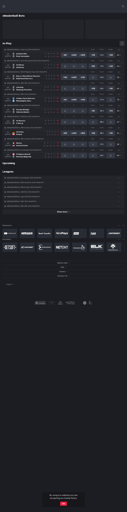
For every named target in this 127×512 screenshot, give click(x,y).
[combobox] (8, 284)
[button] (63, 49)
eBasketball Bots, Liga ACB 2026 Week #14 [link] (23, 105)
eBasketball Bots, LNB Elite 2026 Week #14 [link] (23, 117)
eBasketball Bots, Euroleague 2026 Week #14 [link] (24, 150)
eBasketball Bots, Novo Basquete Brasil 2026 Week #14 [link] (28, 61)
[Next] (123, 225)
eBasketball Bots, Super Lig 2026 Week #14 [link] (23, 50)
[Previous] (119, 225)
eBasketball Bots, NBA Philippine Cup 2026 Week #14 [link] (27, 72)
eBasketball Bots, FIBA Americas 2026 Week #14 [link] (25, 139)
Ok (63, 503)
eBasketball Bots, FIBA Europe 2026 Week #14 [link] (24, 128)
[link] (32, 55)
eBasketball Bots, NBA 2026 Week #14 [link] (21, 94)
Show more (63, 212)
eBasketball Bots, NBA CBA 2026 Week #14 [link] (23, 83)
